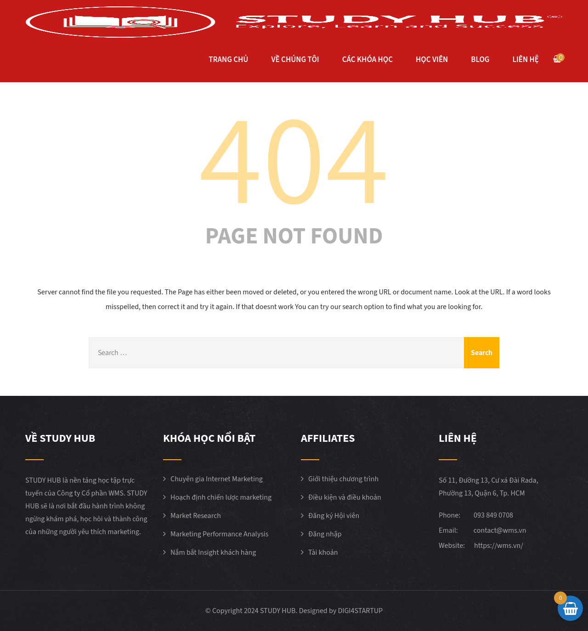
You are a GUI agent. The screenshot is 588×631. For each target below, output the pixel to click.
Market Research (195, 516)
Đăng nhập (325, 534)
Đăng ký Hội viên (333, 516)
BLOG (480, 59)
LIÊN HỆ (526, 59)
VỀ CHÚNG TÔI (295, 59)
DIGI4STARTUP (360, 611)
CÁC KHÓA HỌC (367, 59)
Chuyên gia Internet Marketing (216, 479)
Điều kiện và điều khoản (344, 497)
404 (294, 156)
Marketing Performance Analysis (219, 534)
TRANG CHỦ (228, 59)
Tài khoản (323, 552)
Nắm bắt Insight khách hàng (213, 552)
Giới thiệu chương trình (343, 479)
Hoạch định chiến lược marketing (220, 497)
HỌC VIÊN (432, 59)
